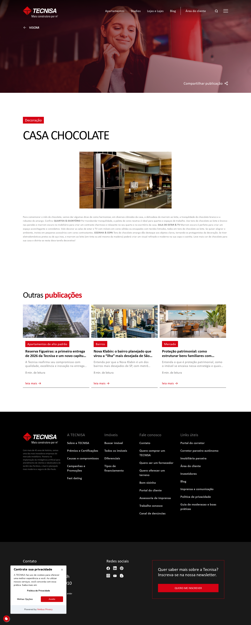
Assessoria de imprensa (155, 498)
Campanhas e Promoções (76, 468)
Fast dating (74, 478)
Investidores (188, 473)
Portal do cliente (150, 490)
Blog (183, 481)
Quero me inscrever (188, 587)
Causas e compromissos (83, 458)
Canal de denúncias (152, 513)
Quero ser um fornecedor (156, 463)
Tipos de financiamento (114, 468)
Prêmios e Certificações (82, 450)
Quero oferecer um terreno (152, 473)
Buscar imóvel (113, 443)
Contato (144, 443)
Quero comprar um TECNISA (152, 453)
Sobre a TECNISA (78, 443)
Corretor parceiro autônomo (199, 450)
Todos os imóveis (115, 450)
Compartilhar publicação (206, 83)
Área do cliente (190, 466)
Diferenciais (112, 458)
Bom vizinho (147, 482)
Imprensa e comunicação (197, 489)
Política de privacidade (195, 496)
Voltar (31, 27)
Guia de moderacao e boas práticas (198, 507)
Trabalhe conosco (151, 505)
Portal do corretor (192, 443)
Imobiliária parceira (193, 458)
